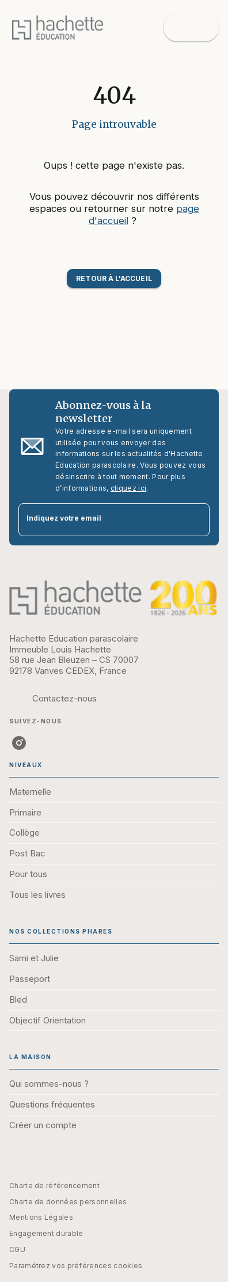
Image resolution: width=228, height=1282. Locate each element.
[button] (114, 278)
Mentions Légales (41, 1217)
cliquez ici (128, 488)
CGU (17, 1249)
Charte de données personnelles (68, 1201)
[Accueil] (57, 27)
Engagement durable (46, 1233)
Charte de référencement (54, 1185)
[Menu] (191, 27)
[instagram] (19, 743)
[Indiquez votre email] (99, 519)
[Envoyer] (196, 519)
